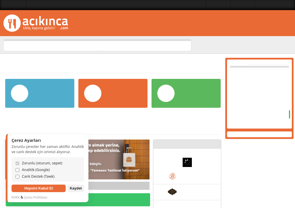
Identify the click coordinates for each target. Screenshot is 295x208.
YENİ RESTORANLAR (190, 144)
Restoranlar (210, 5)
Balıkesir (16, 5)
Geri (13, 186)
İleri (142, 186)
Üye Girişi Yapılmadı (271, 5)
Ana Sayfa (209, 45)
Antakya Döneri (195, 177)
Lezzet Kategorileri (177, 5)
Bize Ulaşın (237, 5)
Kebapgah (191, 193)
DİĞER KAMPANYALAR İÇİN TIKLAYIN (78, 200)
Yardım (208, 60)
